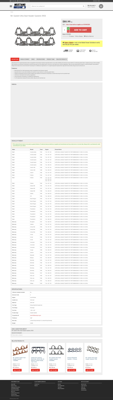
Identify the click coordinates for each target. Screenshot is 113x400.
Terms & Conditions (15, 395)
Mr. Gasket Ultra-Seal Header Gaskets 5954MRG (55, 359)
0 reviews (71, 36)
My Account (83, 384)
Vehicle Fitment (24, 59)
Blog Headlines (61, 388)
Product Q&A (50, 59)
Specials (59, 387)
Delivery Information (15, 392)
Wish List (83, 387)
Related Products (61, 59)
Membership (83, 390)
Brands (59, 384)
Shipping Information (15, 387)
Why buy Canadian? (15, 390)
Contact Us (20, 1)
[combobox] (56, 335)
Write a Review (79, 36)
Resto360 (13, 384)
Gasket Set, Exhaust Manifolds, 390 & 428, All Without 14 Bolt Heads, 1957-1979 (37, 360)
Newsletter (83, 388)
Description (15, 59)
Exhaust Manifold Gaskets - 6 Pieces (72, 358)
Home (12, 12)
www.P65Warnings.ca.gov (35, 315)
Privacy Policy (14, 394)
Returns (36, 385)
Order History (84, 385)
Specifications (41, 59)
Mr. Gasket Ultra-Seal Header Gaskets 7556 (91, 358)
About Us (13, 391)
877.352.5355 (13, 1)
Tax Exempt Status (15, 388)
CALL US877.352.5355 (95, 50)
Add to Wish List (89, 36)
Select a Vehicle (69, 42)
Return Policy (14, 385)
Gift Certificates (61, 385)
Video (32, 59)
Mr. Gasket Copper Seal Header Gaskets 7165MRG (19, 359)
